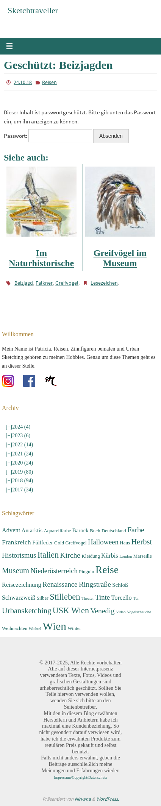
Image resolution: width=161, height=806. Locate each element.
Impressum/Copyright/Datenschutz (80, 777)
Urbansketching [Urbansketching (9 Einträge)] (26, 610)
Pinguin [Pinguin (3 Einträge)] (86, 571)
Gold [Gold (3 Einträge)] (59, 543)
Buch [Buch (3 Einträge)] (95, 530)
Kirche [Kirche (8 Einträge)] (70, 555)
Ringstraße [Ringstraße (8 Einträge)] (95, 584)
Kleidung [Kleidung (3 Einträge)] (90, 556)
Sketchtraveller (33, 10)
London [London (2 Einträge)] (125, 556)
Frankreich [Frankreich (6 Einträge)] (16, 542)
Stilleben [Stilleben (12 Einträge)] (65, 597)
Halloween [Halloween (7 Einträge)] (103, 542)
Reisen (49, 82)
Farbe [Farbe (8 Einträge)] (135, 530)
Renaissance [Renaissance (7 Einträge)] (59, 584)
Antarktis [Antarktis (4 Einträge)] (32, 530)
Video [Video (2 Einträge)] (120, 612)
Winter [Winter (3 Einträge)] (74, 628)
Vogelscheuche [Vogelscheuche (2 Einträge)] (139, 612)
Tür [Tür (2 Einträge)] (136, 598)
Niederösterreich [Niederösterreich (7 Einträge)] (53, 571)
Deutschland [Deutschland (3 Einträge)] (114, 530)
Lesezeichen (104, 282)
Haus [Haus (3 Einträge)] (125, 543)
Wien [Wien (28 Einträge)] (54, 626)
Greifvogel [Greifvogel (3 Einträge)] (75, 543)
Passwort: (48, 135)
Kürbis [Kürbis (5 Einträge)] (109, 555)
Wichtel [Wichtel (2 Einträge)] (35, 629)
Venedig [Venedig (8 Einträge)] (102, 611)
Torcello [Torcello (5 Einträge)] (121, 597)
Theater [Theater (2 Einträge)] (87, 598)
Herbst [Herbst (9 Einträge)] (141, 542)
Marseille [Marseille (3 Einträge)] (142, 556)
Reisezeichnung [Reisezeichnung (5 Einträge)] (21, 584)
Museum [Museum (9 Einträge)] (15, 570)
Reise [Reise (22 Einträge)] (107, 569)
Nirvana (83, 799)
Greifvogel (66, 282)
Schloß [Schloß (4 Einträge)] (120, 585)
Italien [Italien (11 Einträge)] (48, 555)
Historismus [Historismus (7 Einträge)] (19, 555)
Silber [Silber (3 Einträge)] (42, 598)
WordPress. (107, 799)
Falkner (44, 282)
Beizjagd (23, 282)
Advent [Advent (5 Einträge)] (11, 530)
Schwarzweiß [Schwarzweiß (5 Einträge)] (18, 597)
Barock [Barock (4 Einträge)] (80, 530)
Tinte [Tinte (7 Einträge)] (102, 597)
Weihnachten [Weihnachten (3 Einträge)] (14, 628)
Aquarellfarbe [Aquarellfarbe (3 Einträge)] (57, 530)
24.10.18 (23, 82)
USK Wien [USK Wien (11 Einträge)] (71, 610)
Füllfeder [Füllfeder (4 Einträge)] (42, 542)
